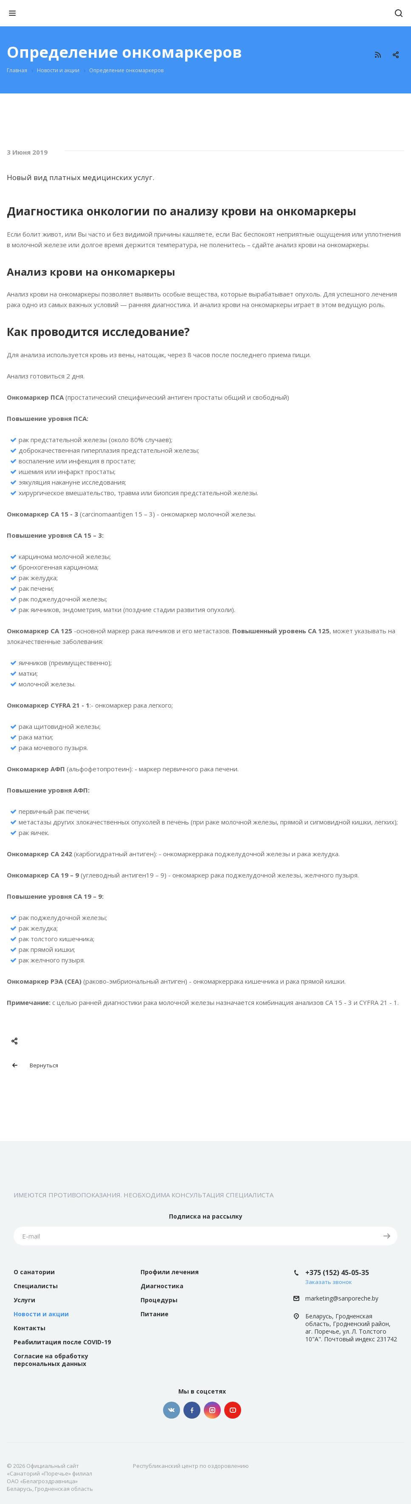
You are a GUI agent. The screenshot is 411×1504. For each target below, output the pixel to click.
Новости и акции (41, 1314)
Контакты (29, 1328)
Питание (155, 1314)
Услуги (24, 1300)
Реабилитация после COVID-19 (62, 1342)
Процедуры (159, 1300)
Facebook (191, 1410)
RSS (378, 55)
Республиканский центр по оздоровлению (191, 1466)
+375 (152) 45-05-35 (337, 1272)
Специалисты (36, 1286)
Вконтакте (171, 1410)
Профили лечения (170, 1272)
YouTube (232, 1410)
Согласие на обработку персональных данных (51, 1360)
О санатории (34, 1272)
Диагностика (162, 1286)
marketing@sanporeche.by (341, 1299)
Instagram (212, 1410)
